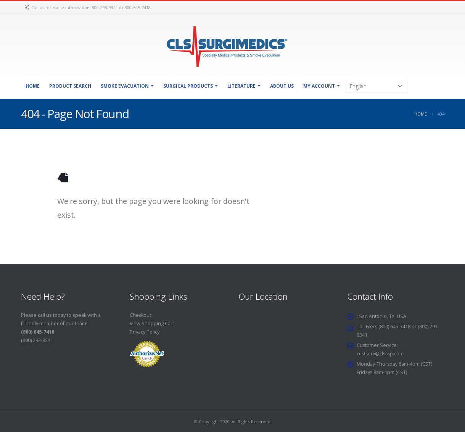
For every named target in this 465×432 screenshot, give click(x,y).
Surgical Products (188, 86)
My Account (319, 86)
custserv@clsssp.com (381, 353)
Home (33, 86)
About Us (282, 86)
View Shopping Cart (152, 323)
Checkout (140, 315)
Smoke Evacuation (125, 86)
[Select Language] (376, 86)
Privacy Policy (144, 332)
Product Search (70, 86)
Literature (241, 86)
